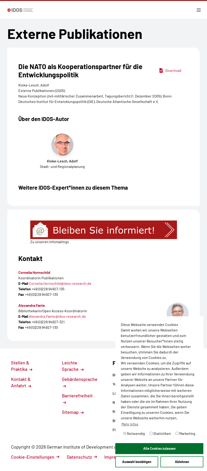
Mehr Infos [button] (129, 424)
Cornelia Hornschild (34, 272)
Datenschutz (82, 457)
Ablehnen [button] (182, 462)
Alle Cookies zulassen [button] (159, 448)
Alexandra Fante (31, 305)
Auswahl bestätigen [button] (136, 462)
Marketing (185, 433)
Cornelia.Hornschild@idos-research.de (60, 283)
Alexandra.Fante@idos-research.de (57, 316)
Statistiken (160, 433)
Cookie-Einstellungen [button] (35, 457)
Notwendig (134, 433)
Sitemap (73, 412)
